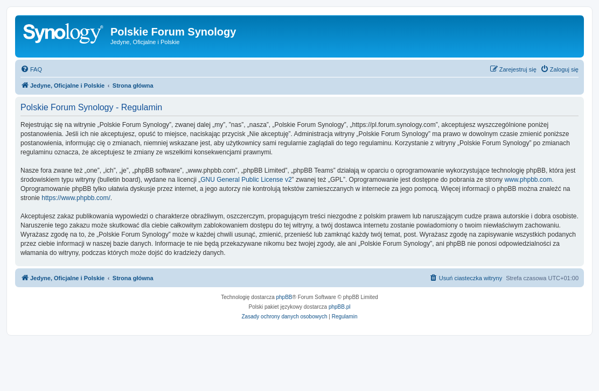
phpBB (284, 297)
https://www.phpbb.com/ (75, 198)
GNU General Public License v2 (245, 179)
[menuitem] (31, 69)
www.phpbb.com (528, 179)
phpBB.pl (340, 307)
